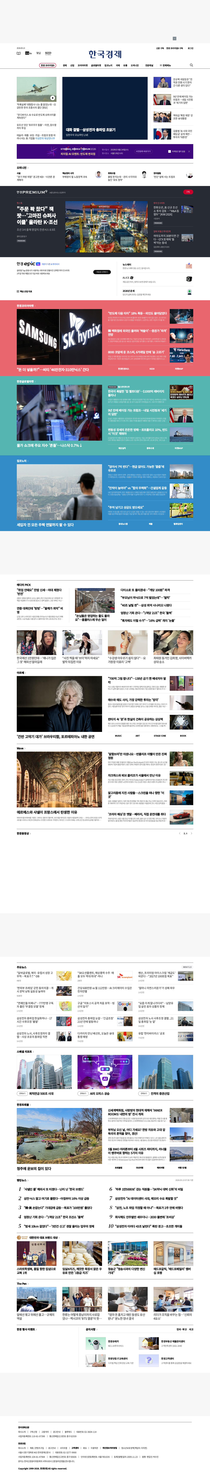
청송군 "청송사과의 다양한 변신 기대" (126, 1271)
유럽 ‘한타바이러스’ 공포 (151, 1033)
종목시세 (150, 448)
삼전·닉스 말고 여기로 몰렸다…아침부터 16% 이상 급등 (56, 1198)
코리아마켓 (83, 65)
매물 (150, 523)
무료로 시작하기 (102, 272)
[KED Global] (48, 53)
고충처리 (45, 1431)
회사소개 (22, 1431)
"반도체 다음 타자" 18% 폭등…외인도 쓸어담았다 (137, 313)
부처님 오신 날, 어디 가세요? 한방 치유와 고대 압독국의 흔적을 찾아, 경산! (136, 1132)
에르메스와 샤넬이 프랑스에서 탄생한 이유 (47, 812)
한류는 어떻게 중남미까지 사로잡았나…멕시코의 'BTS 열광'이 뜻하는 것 (82, 1318)
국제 (118, 65)
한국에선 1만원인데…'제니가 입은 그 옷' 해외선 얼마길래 (36, 660)
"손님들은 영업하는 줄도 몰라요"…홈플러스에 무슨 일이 (92, 618)
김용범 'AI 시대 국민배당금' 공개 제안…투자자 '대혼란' (182, 134)
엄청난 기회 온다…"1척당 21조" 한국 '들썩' (146, 613)
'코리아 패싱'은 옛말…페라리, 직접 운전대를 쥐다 (137, 814)
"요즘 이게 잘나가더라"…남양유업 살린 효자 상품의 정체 (155, 1004)
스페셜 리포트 (24, 1051)
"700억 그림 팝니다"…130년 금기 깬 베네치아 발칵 (137, 680)
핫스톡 (19, 202)
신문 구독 (160, 48)
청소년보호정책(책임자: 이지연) (134, 1447)
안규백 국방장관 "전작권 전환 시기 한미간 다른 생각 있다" (182, 82)
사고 (191, 1329)
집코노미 (108, 65)
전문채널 (149, 65)
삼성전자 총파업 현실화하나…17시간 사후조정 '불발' (34, 1020)
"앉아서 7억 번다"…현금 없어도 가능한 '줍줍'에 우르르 (136, 468)
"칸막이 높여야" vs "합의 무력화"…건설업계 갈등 (137, 488)
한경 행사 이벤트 (26, 1329)
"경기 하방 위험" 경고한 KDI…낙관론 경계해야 (36, 178)
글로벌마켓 (96, 65)
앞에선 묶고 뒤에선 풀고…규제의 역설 (35, 1317)
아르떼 (20, 673)
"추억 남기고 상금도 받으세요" (126, 507)
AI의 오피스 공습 (93, 1093)
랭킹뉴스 (21, 1180)
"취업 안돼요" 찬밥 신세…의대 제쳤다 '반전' (39, 592)
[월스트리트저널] (38, 53)
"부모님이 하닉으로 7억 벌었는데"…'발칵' (145, 597)
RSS (84, 1447)
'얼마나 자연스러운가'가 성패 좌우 (156, 988)
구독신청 (33, 1431)
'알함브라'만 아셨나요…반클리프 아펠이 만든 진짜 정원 (137, 756)
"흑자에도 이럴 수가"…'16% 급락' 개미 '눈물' (148, 620)
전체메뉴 (167, 65)
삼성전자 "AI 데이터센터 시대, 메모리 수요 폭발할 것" (146, 1198)
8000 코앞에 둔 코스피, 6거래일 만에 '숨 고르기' (136, 352)
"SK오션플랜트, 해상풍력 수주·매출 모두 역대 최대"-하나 (96, 974)
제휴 (32, 1447)
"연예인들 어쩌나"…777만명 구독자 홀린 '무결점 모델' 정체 (35, 1004)
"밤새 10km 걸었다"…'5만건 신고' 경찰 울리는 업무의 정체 (59, 1226)
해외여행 (160, 1167)
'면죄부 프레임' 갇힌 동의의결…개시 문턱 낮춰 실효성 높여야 (35, 989)
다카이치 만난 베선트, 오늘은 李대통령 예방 (96, 1035)
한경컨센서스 (123, 368)
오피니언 (135, 65)
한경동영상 (23, 833)
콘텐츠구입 (39, 1447)
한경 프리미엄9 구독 (174, 48)
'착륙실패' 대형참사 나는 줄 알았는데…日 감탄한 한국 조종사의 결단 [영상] (36, 106)
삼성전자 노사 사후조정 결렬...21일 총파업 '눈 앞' (156, 1020)
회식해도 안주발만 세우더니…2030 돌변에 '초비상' (145, 1217)
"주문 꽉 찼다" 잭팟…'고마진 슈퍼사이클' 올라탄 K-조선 (37, 215)
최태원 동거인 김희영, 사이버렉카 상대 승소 (173, 660)
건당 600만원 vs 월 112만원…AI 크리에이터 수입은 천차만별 (105, 989)
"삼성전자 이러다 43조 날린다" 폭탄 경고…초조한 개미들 (148, 1226)
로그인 (190, 48)
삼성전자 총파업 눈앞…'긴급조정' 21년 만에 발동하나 (96, 1020)
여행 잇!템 (182, 1167)
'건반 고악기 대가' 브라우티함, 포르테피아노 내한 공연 (55, 736)
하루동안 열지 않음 (178, 151)
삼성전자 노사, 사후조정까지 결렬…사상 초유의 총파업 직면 (33, 1035)
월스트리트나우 (119, 386)
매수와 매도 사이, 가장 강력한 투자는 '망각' (133, 700)
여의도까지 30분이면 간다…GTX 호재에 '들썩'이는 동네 (166, 239)
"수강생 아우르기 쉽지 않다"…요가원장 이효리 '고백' (127, 660)
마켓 (179, 368)
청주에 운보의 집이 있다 (34, 1168)
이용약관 (94, 1447)
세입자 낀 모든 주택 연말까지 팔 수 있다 (45, 524)
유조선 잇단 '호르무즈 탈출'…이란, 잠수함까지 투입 (36, 126)
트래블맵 (118, 1167)
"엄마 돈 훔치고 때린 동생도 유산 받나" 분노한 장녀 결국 (126, 1317)
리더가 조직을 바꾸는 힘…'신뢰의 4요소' (173, 1317)
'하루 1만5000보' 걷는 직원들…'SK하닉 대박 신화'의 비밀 (149, 1189)
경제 (65, 65)
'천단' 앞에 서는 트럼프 (164, 176)
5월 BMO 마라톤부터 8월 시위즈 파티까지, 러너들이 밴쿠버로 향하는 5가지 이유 (137, 1151)
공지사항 (90, 1329)
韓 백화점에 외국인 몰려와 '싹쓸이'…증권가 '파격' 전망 (137, 333)
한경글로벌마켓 (25, 381)
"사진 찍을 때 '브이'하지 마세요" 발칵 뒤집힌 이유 (80, 660)
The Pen (22, 1283)
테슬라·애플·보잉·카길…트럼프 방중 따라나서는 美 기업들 (36, 136)
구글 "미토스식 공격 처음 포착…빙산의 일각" (96, 1004)
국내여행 (139, 1167)
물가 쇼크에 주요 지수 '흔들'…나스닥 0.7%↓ (49, 445)
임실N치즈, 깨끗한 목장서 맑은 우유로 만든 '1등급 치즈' (82, 1271)
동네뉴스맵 (123, 523)
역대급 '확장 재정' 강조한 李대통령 (183, 117)
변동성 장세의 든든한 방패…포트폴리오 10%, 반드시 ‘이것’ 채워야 (137, 431)
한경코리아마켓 (25, 306)
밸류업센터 (178, 523)
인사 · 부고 (182, 1329)
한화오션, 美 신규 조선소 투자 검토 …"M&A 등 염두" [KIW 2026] (166, 210)
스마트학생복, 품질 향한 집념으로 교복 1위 (36, 1271)
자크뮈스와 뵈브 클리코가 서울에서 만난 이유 (134, 775)
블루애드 (68, 1431)
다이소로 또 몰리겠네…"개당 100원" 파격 (145, 590)
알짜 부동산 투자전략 (162, 231)
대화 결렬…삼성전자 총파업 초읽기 (90, 129)
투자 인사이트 (159, 202)
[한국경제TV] (28, 53)
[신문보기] (19, 53)
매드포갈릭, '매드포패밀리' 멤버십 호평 (172, 1271)
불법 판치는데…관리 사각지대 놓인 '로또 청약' (122, 178)
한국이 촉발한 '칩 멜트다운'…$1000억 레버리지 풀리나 (136, 393)
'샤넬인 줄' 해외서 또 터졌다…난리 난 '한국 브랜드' (54, 1189)
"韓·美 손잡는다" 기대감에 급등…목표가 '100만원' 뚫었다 (58, 1208)
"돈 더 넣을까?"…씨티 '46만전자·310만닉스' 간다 (53, 369)
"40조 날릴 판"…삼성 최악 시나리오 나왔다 (146, 605)
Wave (20, 748)
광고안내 (56, 1431)
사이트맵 (63, 1447)
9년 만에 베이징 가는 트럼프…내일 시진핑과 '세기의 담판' (183, 99)
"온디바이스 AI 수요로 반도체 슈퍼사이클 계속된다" (36, 116)
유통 (125, 65)
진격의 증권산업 (153, 1093)
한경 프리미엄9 (47, 65)
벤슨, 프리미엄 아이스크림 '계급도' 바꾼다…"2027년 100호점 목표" (157, 974)
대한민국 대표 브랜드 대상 (43, 1237)
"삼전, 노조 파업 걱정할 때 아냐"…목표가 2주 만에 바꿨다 (149, 1208)
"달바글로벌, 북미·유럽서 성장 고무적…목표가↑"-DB (35, 974)
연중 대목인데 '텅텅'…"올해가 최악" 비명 (40, 610)
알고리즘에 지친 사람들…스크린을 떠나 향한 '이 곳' (136, 795)
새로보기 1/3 (187, 967)
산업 (72, 65)
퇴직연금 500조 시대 (35, 1093)
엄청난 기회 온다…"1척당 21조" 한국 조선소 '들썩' (54, 1217)
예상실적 (122, 448)
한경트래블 (23, 1105)
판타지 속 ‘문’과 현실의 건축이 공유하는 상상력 (135, 719)
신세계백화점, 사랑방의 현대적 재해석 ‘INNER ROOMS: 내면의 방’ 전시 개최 (135, 1112)
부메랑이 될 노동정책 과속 (74, 176)
